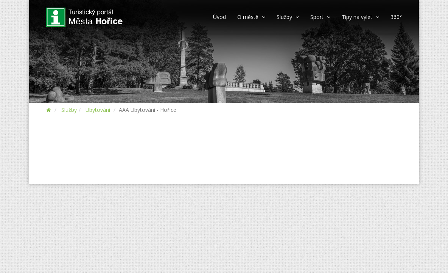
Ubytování (98, 109)
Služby (69, 109)
